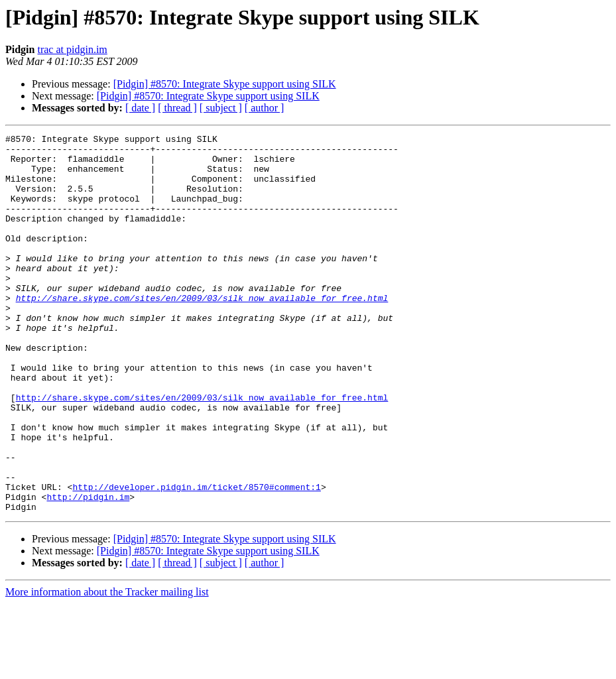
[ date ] (140, 107)
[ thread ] (177, 107)
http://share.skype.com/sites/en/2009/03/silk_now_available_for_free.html (202, 332)
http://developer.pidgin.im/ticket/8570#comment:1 (196, 558)
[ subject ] (221, 107)
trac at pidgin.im (72, 49)
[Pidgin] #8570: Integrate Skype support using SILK (224, 84)
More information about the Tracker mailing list (107, 667)
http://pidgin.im (87, 570)
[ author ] (264, 107)
